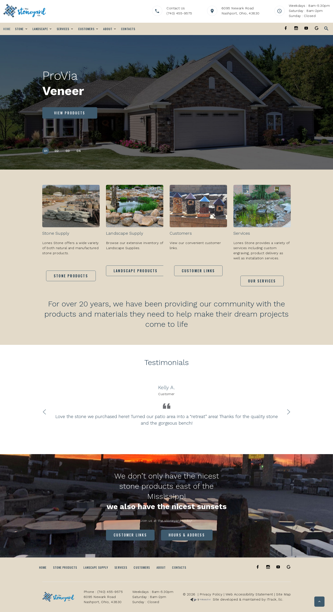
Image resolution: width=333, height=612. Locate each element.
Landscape (40, 29)
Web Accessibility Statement (249, 594)
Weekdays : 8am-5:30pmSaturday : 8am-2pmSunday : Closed (309, 11)
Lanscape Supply (95, 567)
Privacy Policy (211, 594)
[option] (166, 405)
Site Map (283, 594)
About (108, 29)
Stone (19, 29)
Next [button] (288, 411)
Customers (86, 29)
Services (63, 29)
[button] (319, 602)
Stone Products (65, 567)
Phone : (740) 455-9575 (103, 592)
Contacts (128, 29)
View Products (69, 112)
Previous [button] (44, 411)
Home (7, 29)
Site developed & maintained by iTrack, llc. (236, 599)
